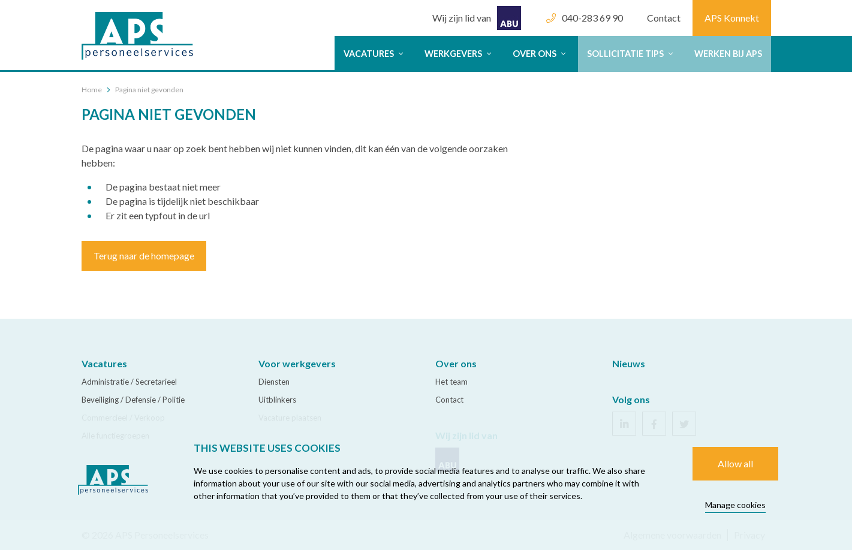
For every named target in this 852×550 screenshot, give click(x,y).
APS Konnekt (732, 17)
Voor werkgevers (297, 363)
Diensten (274, 381)
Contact (664, 17)
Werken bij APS (728, 54)
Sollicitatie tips (631, 54)
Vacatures (375, 54)
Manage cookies (735, 505)
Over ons (541, 54)
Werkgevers (460, 54)
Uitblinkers (277, 399)
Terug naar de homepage (144, 255)
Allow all (735, 463)
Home (92, 89)
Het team (451, 381)
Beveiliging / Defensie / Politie (133, 399)
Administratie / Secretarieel (129, 381)
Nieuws (628, 363)
